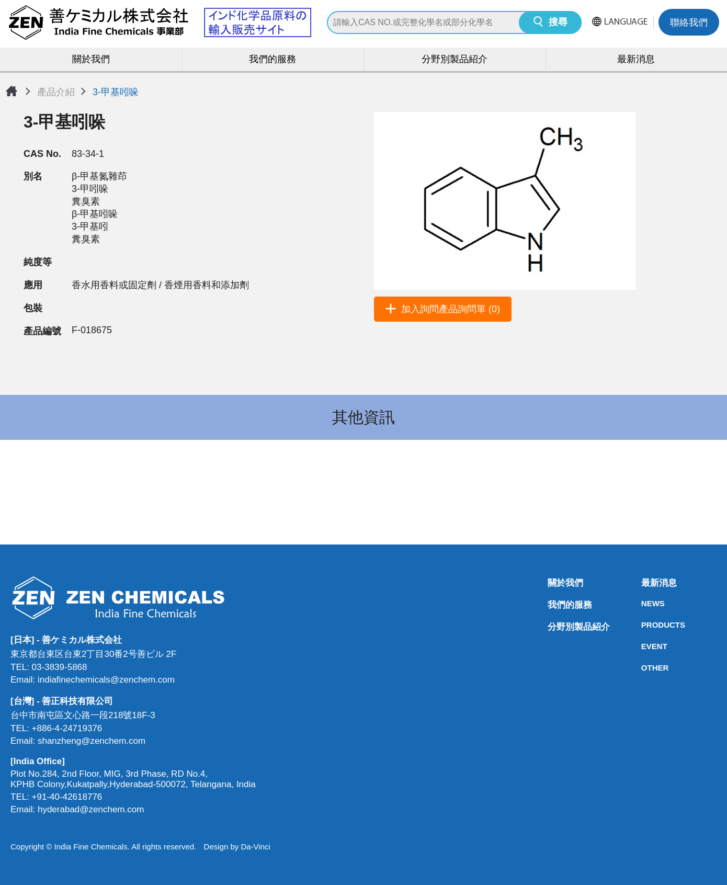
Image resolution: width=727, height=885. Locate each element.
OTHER (644, 667)
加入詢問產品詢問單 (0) (450, 309)
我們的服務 (272, 60)
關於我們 (91, 60)
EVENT (644, 646)
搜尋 (558, 23)
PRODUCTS (644, 624)
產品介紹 (56, 92)
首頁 (11, 91)
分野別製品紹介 (454, 60)
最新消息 (636, 60)
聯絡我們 (689, 23)
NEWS (644, 603)
